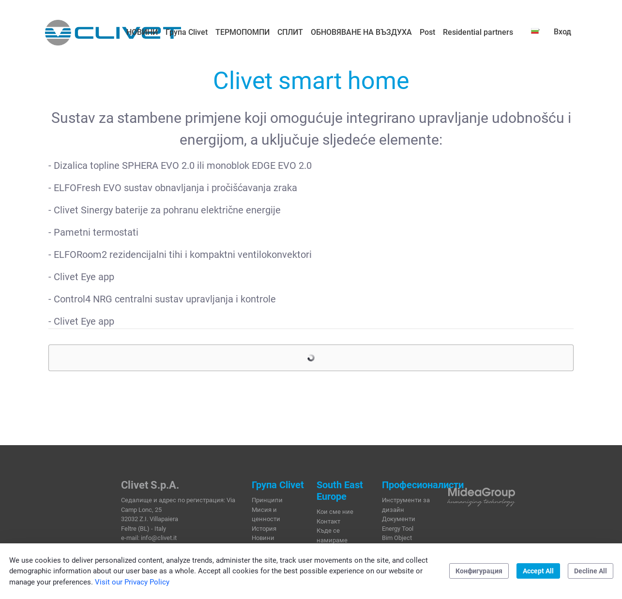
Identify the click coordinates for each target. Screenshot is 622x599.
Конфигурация (478, 571)
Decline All (590, 571)
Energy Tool (397, 528)
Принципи (267, 500)
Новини (263, 537)
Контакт (328, 521)
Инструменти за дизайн (406, 504)
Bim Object (397, 537)
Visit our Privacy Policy (132, 582)
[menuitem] (142, 32)
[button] (535, 30)
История (264, 528)
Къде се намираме (332, 535)
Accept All (538, 571)
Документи (398, 519)
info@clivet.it (159, 537)
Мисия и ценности (266, 514)
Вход (562, 31)
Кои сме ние (335, 511)
